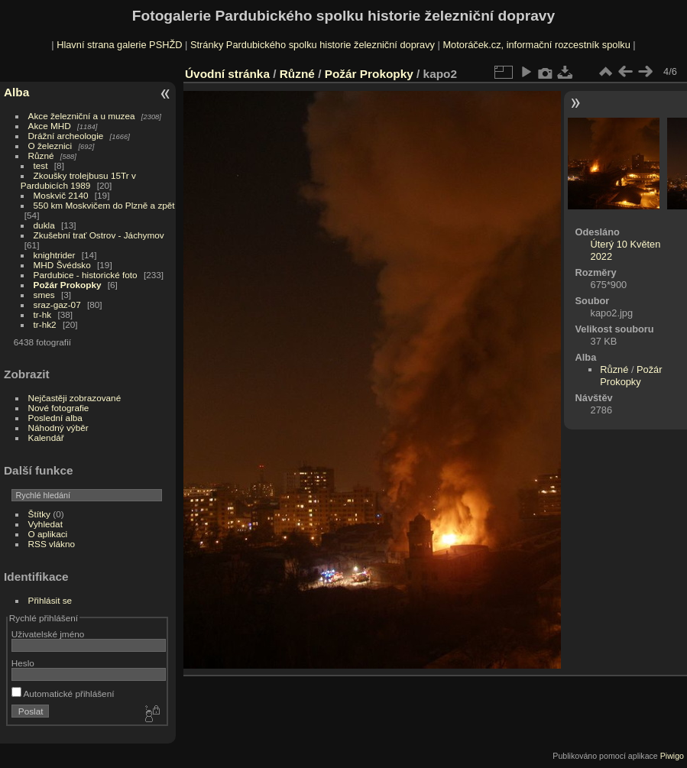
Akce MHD (49, 126)
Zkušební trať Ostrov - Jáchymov (99, 235)
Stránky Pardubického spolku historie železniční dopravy (312, 44)
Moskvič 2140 (61, 195)
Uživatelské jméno (47, 634)
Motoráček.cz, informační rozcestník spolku (536, 44)
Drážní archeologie (66, 136)
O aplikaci (48, 534)
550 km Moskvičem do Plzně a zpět (104, 205)
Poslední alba (55, 418)
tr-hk (43, 314)
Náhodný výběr (58, 428)
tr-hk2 (45, 324)
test (41, 165)
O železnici (50, 146)
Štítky (39, 514)
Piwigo (672, 755)
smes (44, 295)
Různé (41, 155)
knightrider (55, 255)
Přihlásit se (50, 600)
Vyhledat (45, 524)
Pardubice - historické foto (86, 275)
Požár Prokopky (68, 285)
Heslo (22, 663)
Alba (16, 92)
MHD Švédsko (62, 265)
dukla (44, 225)
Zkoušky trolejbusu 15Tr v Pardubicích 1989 (78, 180)
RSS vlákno (51, 544)
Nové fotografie (58, 408)
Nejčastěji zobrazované (75, 398)
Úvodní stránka (227, 73)
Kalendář (46, 437)
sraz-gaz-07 (57, 304)
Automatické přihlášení (63, 693)
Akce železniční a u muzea (81, 116)
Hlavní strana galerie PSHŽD (119, 44)
